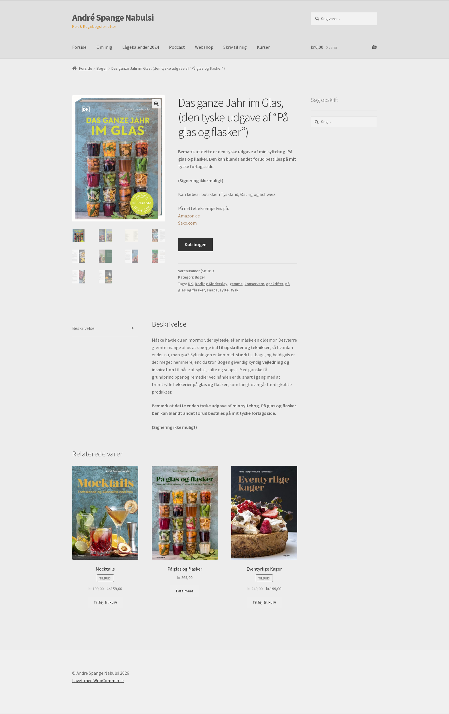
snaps (212, 290)
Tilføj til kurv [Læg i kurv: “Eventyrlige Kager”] (264, 602)
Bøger (102, 68)
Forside (79, 47)
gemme (236, 283)
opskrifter (274, 283)
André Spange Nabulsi (113, 17)
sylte (224, 290)
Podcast (177, 47)
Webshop (204, 47)
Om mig (104, 47)
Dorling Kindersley (211, 283)
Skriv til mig (235, 47)
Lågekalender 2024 (140, 47)
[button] (156, 103)
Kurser (263, 47)
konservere (254, 283)
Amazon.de (189, 216)
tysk (234, 290)
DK (190, 283)
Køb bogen (195, 244)
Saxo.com (187, 223)
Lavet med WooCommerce (98, 681)
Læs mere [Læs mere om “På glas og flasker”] (184, 591)
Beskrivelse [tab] (83, 329)
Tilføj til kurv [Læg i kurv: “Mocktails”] (105, 602)
